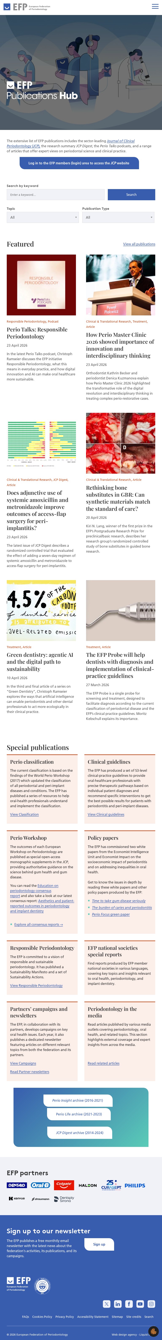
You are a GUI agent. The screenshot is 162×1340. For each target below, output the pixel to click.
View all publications (139, 244)
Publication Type (95, 208)
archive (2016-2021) (78, 1100)
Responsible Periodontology (26, 321)
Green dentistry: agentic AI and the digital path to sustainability (40, 661)
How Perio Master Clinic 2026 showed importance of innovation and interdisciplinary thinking (120, 345)
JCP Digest (60, 480)
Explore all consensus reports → (38, 924)
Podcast (53, 321)
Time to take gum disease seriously (119, 901)
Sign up (99, 1244)
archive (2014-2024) (79, 1132)
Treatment (140, 321)
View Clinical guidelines (106, 814)
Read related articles (103, 1063)
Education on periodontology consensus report (34, 890)
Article (90, 327)
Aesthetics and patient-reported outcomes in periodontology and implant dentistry (42, 905)
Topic (11, 208)
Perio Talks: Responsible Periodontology (37, 333)
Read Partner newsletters (29, 1071)
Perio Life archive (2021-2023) (79, 1114)
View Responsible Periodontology (36, 985)
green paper (119, 914)
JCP (35, 146)
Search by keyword (22, 186)
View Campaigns (23, 1063)
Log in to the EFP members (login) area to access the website (79, 163)
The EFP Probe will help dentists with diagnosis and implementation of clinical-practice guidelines (120, 665)
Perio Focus (100, 914)
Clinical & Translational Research (108, 321)
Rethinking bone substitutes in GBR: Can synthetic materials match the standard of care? (118, 498)
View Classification (24, 814)
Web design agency (125, 1334)
